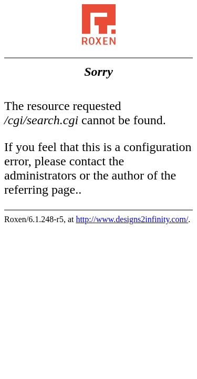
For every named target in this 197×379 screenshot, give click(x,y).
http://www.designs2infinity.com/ (132, 219)
